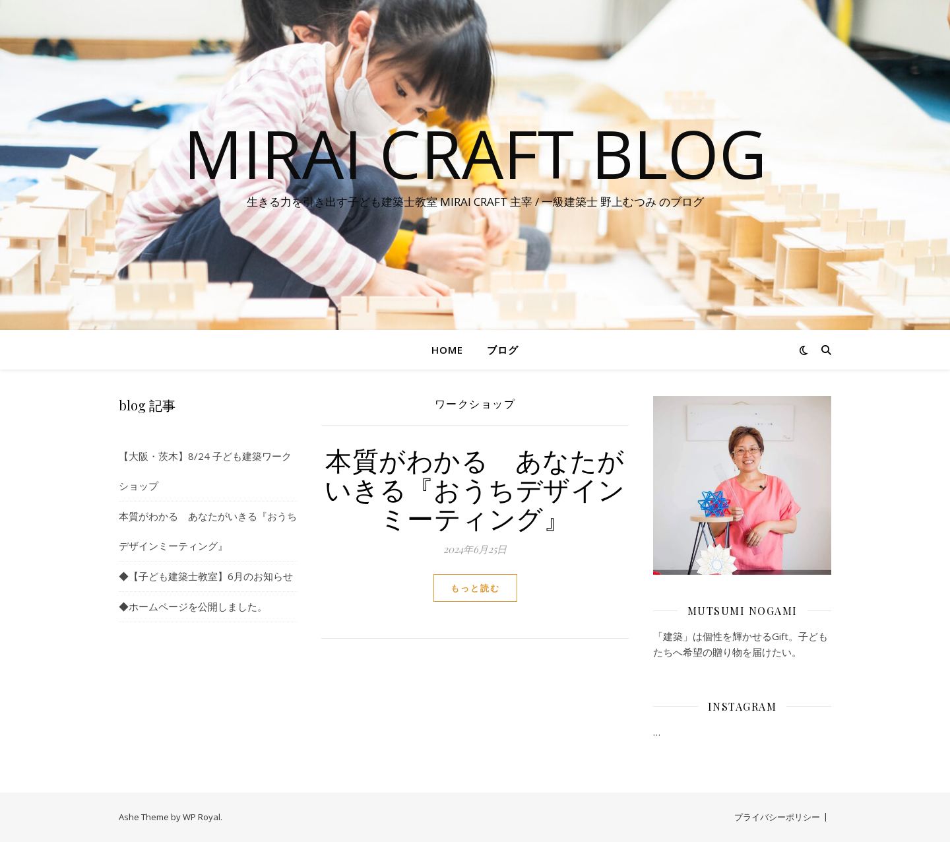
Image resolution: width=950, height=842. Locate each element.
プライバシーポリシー (777, 817)
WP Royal (201, 817)
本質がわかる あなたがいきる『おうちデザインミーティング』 (475, 488)
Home (447, 349)
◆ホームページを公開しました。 (193, 606)
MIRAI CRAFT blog (475, 153)
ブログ (503, 349)
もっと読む (475, 588)
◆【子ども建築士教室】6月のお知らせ (206, 576)
